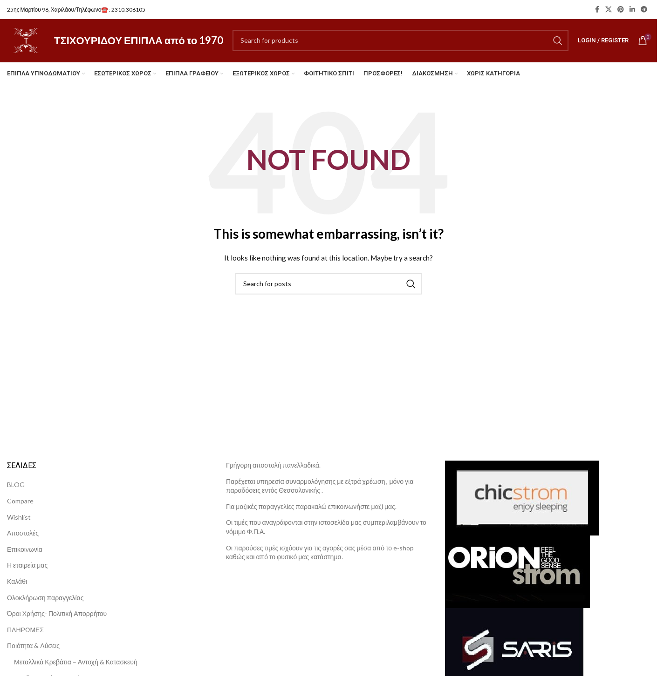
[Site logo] (29, 43)
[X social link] (608, 10)
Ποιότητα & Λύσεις (33, 652)
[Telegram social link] (644, 10)
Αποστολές (23, 539)
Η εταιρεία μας (27, 572)
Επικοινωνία (24, 555)
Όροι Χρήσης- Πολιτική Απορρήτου (57, 620)
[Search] (403, 43)
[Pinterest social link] (621, 10)
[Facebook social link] (596, 10)
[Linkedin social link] (632, 10)
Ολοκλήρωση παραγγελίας (45, 604)
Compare (20, 507)
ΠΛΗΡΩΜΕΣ (25, 636)
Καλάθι (17, 587)
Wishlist (19, 523)
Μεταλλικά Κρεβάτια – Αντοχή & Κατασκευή (75, 668)
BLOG (16, 491)
